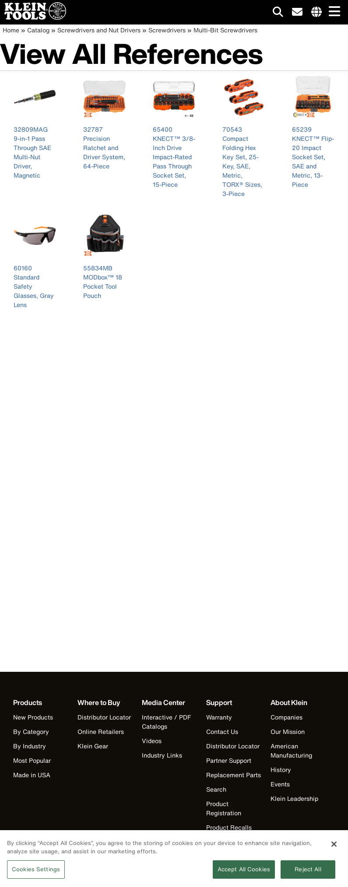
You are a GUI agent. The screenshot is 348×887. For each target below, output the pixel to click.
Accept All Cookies (244, 872)
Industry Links (162, 755)
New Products (33, 717)
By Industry (29, 746)
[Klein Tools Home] (33, 17)
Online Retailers (100, 731)
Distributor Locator (104, 717)
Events (280, 784)
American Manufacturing (291, 750)
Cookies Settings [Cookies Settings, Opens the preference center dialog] (36, 872)
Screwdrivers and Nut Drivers (99, 30)
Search (216, 789)
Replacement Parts (233, 774)
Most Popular (32, 760)
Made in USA (31, 774)
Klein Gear (92, 746)
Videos (152, 740)
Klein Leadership (294, 798)
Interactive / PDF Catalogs (166, 721)
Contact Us (222, 731)
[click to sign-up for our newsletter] (297, 12)
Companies (286, 717)
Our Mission (288, 731)
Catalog (38, 30)
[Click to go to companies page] (316, 12)
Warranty (219, 717)
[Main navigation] (332, 12)
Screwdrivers (167, 30)
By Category (31, 731)
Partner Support (228, 760)
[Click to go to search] (278, 13)
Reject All (308, 872)
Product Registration (223, 808)
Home (11, 30)
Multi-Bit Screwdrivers (225, 30)
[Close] (334, 846)
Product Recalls (229, 827)
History (281, 769)
